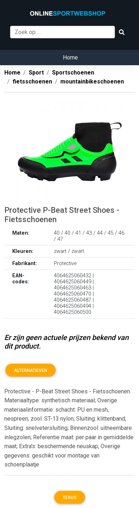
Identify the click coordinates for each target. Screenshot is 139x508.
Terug (70, 497)
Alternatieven (30, 370)
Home (70, 57)
